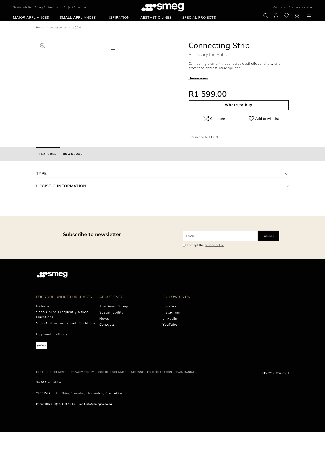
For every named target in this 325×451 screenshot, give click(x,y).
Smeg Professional (47, 7)
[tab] (48, 173)
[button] (42, 45)
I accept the (205, 264)
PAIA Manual (186, 391)
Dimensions (198, 78)
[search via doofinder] (265, 15)
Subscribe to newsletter (92, 253)
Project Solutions (75, 7)
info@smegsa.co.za (99, 422)
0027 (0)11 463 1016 (60, 422)
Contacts (279, 7)
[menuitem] (32, 17)
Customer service (300, 7)
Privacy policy (82, 391)
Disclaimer (58, 391)
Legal (40, 391)
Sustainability (22, 7)
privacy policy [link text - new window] (214, 264)
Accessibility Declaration (151, 391)
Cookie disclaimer (112, 391)
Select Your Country (273, 392)
